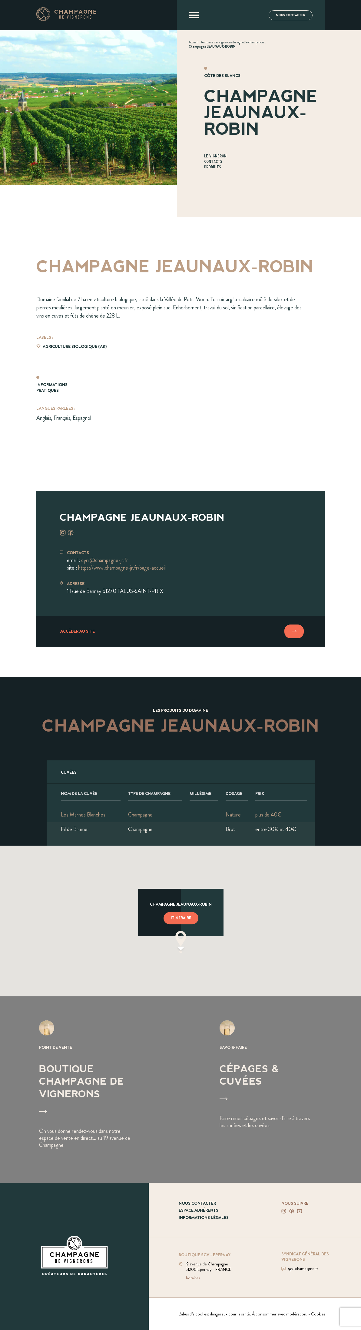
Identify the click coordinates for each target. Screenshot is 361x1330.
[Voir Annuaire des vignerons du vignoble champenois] (232, 42)
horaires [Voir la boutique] (193, 1278)
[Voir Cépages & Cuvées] (270, 1089)
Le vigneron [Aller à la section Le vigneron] (215, 156)
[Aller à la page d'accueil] (66, 19)
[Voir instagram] (63, 533)
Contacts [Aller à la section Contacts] (213, 162)
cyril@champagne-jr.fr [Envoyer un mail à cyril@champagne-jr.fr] (104, 560)
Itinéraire (181, 918)
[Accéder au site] (180, 631)
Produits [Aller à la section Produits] (212, 167)
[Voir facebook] (71, 533)
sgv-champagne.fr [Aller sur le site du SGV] (303, 1268)
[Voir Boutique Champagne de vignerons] (90, 1089)
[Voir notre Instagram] (283, 1211)
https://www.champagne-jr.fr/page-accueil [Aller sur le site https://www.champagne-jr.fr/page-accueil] (122, 568)
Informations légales (204, 1217)
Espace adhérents (198, 1210)
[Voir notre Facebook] (291, 1211)
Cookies (318, 1314)
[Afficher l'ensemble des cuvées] (181, 771)
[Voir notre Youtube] (299, 1211)
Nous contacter (290, 15)
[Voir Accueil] (193, 42)
